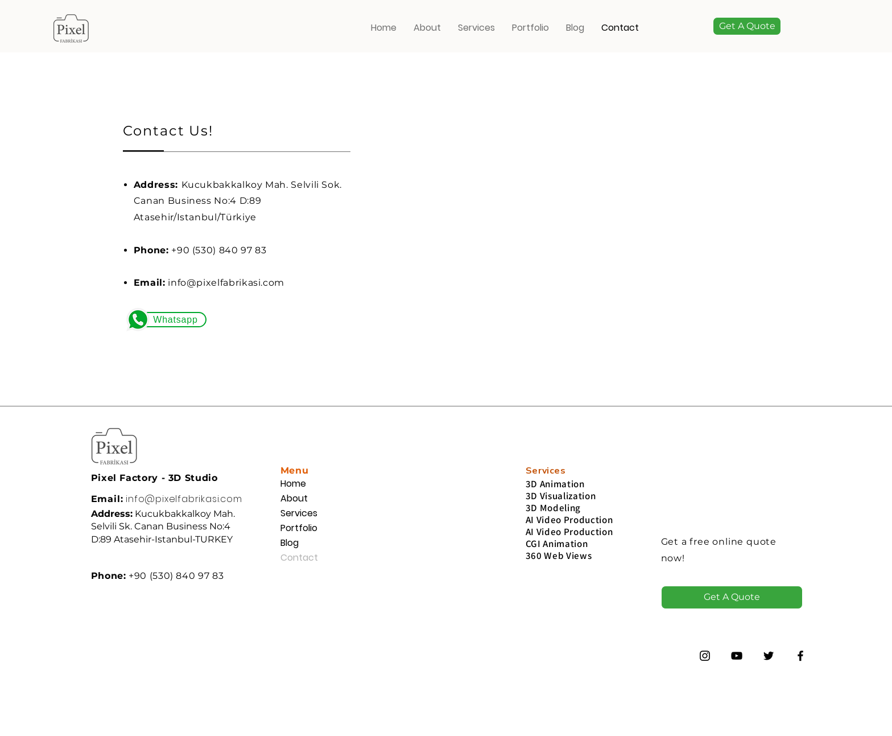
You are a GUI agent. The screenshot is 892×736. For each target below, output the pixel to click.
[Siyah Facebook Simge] (800, 656)
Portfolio (298, 527)
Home (293, 483)
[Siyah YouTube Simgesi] (737, 656)
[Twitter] (768, 656)
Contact (299, 557)
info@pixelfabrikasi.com (226, 282)
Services (298, 513)
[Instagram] (705, 656)
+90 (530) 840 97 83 (218, 250)
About (294, 498)
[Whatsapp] (174, 319)
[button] (747, 26)
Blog (289, 542)
